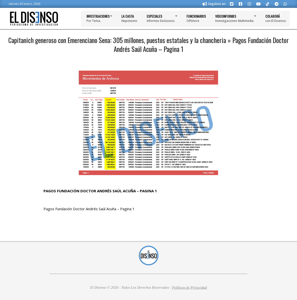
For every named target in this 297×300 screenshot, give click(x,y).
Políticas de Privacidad (189, 287)
